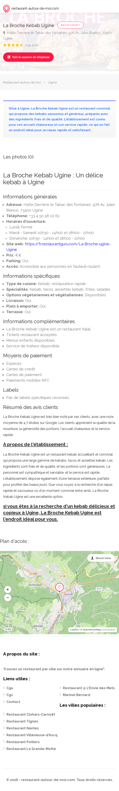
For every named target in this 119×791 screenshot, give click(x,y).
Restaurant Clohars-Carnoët (30, 714)
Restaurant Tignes (22, 721)
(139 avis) (31, 45)
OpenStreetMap (92, 629)
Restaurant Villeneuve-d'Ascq (31, 735)
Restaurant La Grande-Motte (31, 749)
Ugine (52, 82)
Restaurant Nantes (22, 728)
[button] (7, 589)
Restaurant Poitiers (23, 742)
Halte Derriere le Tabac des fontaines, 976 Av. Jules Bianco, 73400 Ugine (57, 35)
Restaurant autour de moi (22, 82)
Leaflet (74, 629)
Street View (103, 558)
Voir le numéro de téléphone (28, 57)
